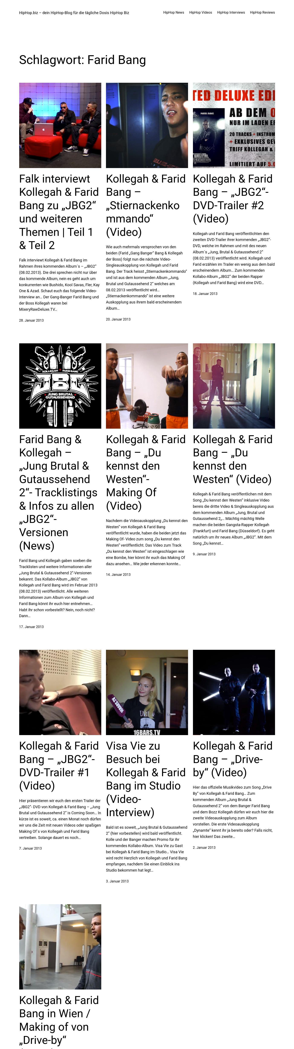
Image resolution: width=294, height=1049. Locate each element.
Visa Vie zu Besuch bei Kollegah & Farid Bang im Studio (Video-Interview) (146, 779)
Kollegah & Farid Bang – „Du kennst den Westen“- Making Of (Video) (146, 472)
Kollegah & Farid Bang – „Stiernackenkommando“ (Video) (146, 205)
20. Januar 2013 (118, 319)
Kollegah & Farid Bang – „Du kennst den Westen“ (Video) (233, 459)
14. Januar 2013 (118, 575)
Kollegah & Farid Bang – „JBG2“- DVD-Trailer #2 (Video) (233, 198)
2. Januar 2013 (204, 848)
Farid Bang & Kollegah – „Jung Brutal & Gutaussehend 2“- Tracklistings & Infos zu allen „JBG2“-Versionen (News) (58, 492)
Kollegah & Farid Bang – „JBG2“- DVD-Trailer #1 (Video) (59, 765)
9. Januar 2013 (204, 554)
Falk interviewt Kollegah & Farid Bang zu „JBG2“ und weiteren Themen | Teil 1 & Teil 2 (59, 212)
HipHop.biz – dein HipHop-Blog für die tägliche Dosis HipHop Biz (74, 12)
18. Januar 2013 (205, 294)
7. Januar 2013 (30, 848)
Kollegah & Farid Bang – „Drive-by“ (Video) (233, 759)
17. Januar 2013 (31, 627)
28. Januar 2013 (31, 320)
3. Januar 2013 (117, 881)
